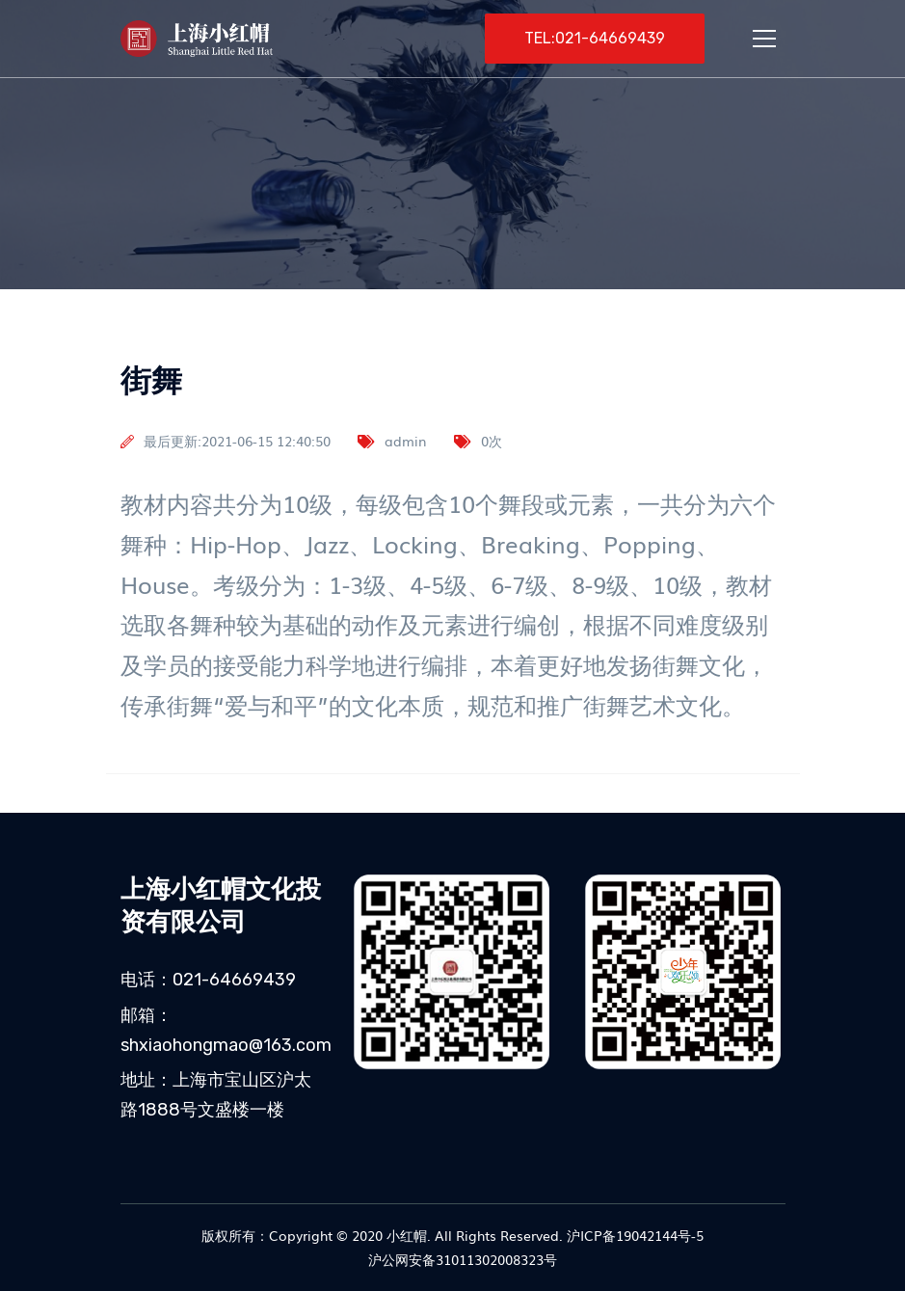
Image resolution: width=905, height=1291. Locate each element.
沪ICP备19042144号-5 (635, 1235)
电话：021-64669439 (208, 979)
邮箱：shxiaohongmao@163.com (226, 1030)
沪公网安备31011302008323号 (460, 1259)
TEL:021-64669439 (594, 38)
